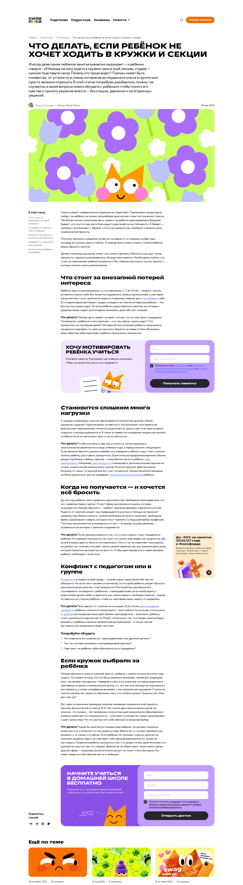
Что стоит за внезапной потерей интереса (39, 220)
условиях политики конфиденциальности (181, 370)
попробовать (150, 298)
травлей (68, 614)
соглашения (180, 365)
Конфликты (68, 580)
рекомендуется (102, 463)
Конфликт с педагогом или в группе (41, 243)
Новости (121, 20)
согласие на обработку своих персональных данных (180, 367)
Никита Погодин (44, 105)
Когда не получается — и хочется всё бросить (41, 236)
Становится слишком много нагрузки (40, 229)
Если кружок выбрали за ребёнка (40, 251)
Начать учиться (200, 19)
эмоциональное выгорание (126, 475)
